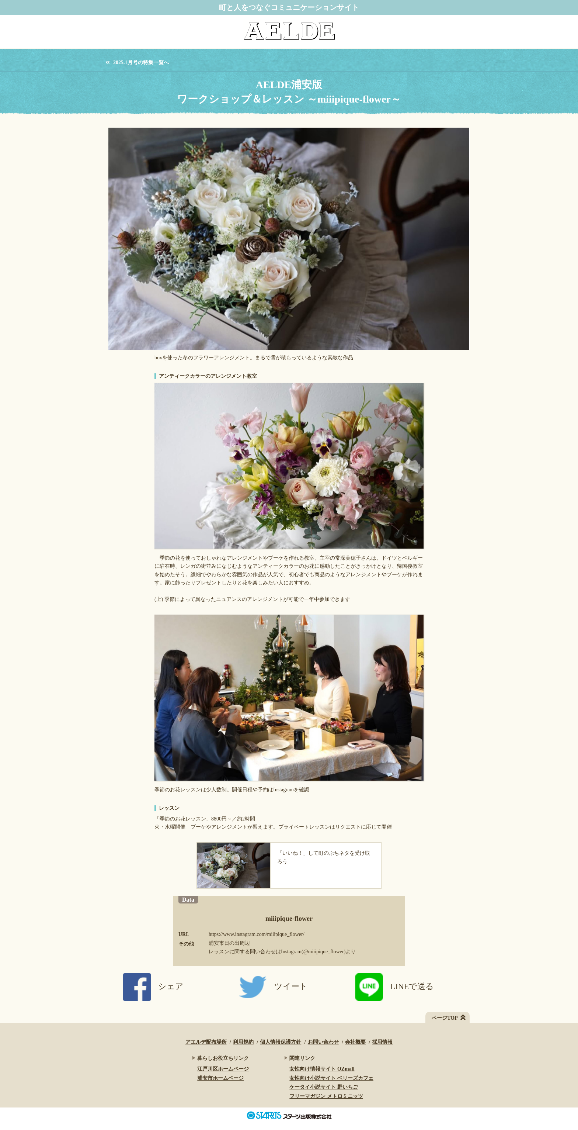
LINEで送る (394, 986)
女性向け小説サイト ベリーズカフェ (331, 1078)
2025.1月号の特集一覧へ (141, 62)
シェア (153, 986)
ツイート (273, 986)
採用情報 (382, 1042)
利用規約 (243, 1042)
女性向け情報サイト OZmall (321, 1069)
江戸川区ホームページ (223, 1069)
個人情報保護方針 (280, 1042)
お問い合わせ (323, 1042)
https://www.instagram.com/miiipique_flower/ (256, 934)
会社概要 (355, 1042)
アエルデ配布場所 (206, 1042)
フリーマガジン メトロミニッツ (326, 1096)
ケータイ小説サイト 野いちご (323, 1087)
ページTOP (445, 1018)
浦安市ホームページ (220, 1078)
